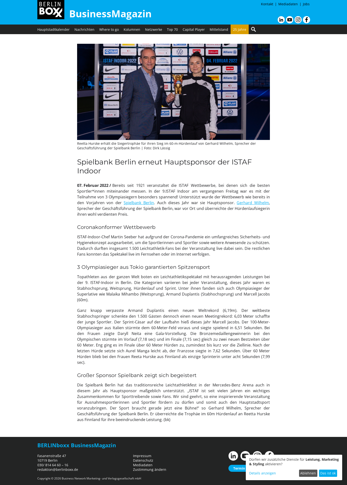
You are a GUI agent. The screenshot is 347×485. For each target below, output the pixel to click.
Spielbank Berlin (139, 202)
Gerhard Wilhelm (253, 202)
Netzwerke (153, 29)
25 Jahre (239, 29)
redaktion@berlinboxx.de (57, 469)
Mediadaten (288, 4)
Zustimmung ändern (149, 469)
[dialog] (294, 467)
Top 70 (172, 29)
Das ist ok (328, 473)
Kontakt (267, 4)
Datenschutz (143, 460)
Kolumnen (132, 29)
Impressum (142, 456)
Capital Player (194, 29)
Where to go (109, 29)
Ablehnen (308, 473)
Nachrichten (84, 29)
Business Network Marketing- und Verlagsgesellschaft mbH (101, 478)
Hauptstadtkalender (53, 29)
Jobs (306, 4)
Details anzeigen (262, 473)
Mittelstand (219, 29)
